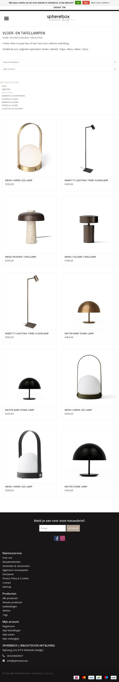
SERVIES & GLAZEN (10, 105)
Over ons (7, 557)
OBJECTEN (6, 89)
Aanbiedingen (9, 606)
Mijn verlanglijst (10, 638)
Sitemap (6, 586)
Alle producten (10, 598)
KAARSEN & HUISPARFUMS (13, 95)
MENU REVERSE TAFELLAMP (20, 256)
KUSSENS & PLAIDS (10, 99)
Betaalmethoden (11, 561)
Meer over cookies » (100, 3)
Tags (5, 614)
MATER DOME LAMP (76, 486)
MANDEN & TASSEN (10, 102)
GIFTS (4, 86)
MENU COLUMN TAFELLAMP (80, 256)
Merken (6, 610)
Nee (86, 3)
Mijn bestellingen (11, 630)
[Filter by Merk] (59, 69)
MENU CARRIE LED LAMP (18, 180)
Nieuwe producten (12, 602)
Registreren (8, 626)
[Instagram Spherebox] (62, 538)
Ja (78, 3)
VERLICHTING (36, 37)
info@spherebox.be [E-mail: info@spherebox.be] (17, 660)
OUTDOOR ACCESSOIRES (12, 108)
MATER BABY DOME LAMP (79, 333)
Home (5, 37)
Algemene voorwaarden (15, 570)
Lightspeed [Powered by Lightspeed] (48, 673)
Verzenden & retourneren (16, 566)
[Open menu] (6, 18)
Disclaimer (8, 574)
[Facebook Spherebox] (56, 538)
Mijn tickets (8, 634)
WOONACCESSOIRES (19, 37)
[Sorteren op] (59, 62)
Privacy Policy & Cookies (15, 578)
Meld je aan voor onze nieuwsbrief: (59, 520)
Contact (6, 582)
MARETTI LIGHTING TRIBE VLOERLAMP (86, 180)
